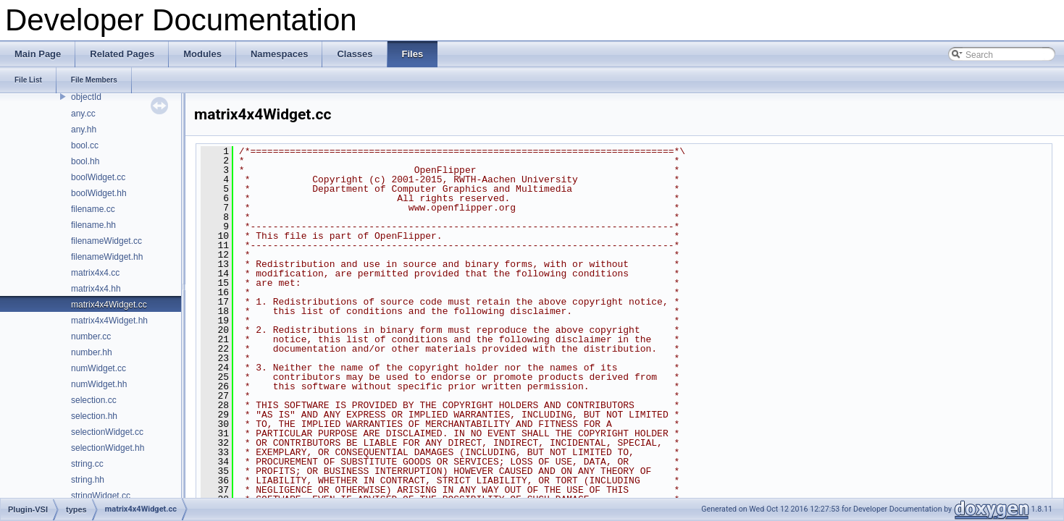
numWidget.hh (99, 384)
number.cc (91, 336)
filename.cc (93, 209)
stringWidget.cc (100, 496)
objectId (86, 97)
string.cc (87, 464)
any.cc (83, 114)
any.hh (83, 129)
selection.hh (94, 416)
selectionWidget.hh (107, 448)
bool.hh (85, 161)
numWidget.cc (98, 368)
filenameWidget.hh (107, 257)
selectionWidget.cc (107, 432)
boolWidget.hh (99, 193)
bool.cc (85, 145)
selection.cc (94, 400)
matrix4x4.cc (95, 273)
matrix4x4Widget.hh (109, 320)
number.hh (91, 352)
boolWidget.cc (98, 177)
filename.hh (93, 225)
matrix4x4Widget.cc (109, 305)
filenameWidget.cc (106, 241)
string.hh (87, 480)
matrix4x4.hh (96, 289)
